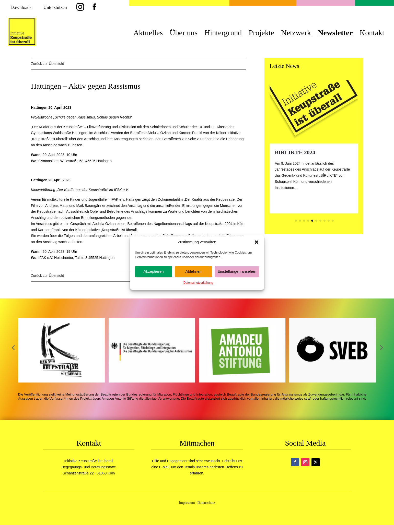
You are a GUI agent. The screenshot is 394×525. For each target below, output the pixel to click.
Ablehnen (193, 271)
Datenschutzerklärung (198, 282)
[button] (256, 242)
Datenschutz (206, 503)
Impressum (187, 503)
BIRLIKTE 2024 (295, 152)
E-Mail (164, 467)
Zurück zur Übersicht (47, 64)
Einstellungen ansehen (236, 271)
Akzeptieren (153, 271)
